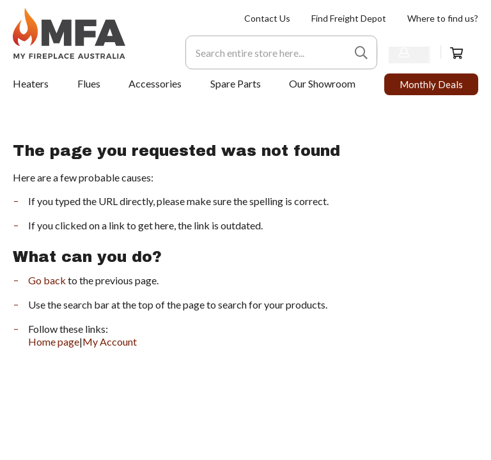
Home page (53, 341)
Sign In (402, 51)
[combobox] (252, 52)
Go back (47, 280)
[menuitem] (267, 18)
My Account (109, 341)
